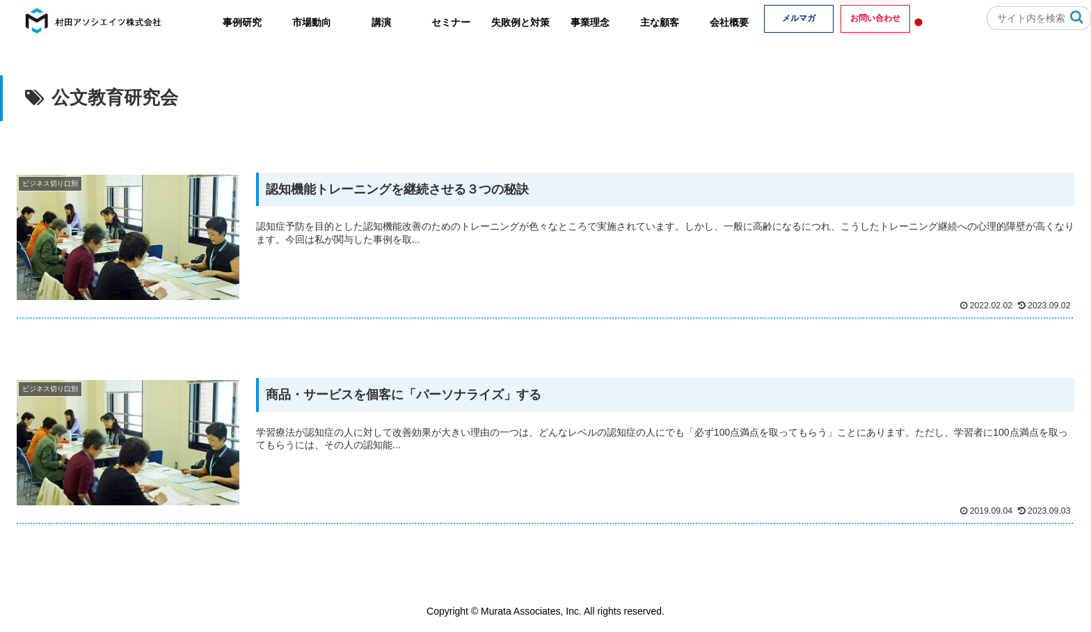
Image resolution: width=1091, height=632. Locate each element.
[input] (1039, 18)
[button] (1077, 17)
